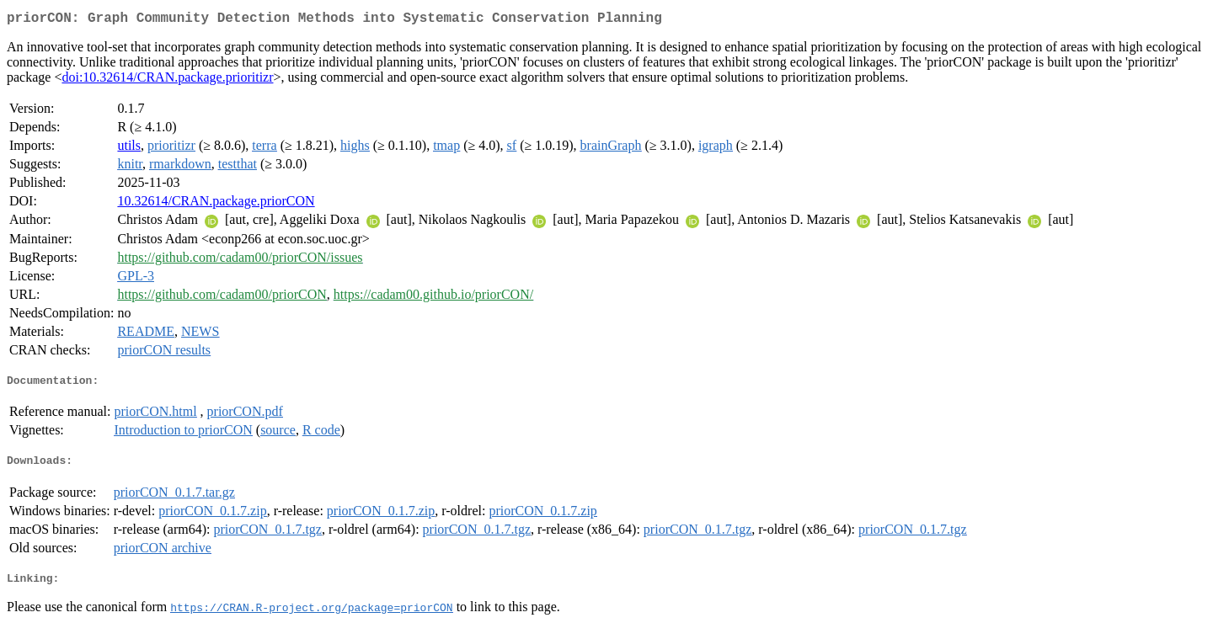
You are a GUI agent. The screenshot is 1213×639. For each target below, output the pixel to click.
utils (129, 148)
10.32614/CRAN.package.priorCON (215, 204)
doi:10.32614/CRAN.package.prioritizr (167, 80)
